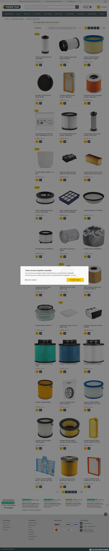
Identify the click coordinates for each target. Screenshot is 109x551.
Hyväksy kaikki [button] (75, 280)
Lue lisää (72, 275)
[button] (31, 280)
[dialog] (54, 275)
